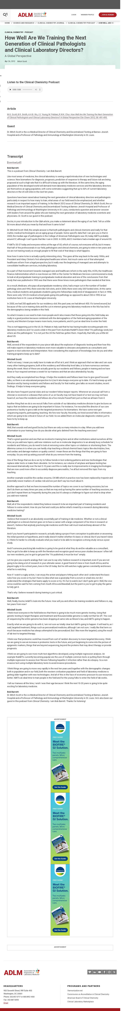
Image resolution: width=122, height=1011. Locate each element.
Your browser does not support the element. (25, 89)
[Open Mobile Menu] (5, 15)
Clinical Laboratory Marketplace (80, 1002)
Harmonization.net (74, 990)
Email (6, 1003)
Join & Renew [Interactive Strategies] (108, 15)
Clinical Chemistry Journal (51, 23)
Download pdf (14, 162)
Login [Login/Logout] (73, 15)
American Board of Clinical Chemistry (82, 998)
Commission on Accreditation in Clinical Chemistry (88, 994)
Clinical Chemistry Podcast (81, 23)
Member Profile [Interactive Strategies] (87, 15)
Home (7, 23)
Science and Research (23, 23)
